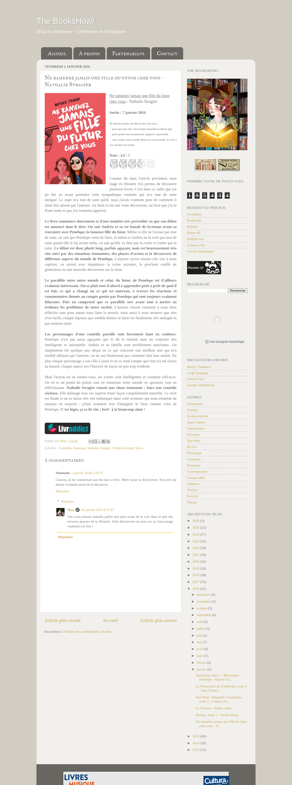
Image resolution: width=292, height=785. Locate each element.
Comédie (65, 448)
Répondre (62, 491)
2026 (196, 521)
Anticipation (195, 429)
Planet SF (194, 233)
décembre (204, 595)
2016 (196, 589)
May (70, 510)
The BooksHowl (65, 21)
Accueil (57, 53)
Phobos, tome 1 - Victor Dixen (217, 716)
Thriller (192, 491)
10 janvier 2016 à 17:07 (97, 510)
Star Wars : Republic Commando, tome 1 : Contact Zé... (219, 700)
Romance (193, 466)
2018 (196, 576)
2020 (196, 562)
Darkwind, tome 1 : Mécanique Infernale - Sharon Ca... (217, 678)
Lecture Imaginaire (200, 251)
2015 (196, 737)
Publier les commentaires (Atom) (88, 631)
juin (200, 636)
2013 (196, 750)
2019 (196, 569)
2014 (196, 744)
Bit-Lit (192, 448)
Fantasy (192, 411)
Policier (192, 497)
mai (200, 643)
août (200, 622)
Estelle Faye (195, 380)
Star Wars (194, 441)
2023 (196, 542)
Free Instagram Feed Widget (224, 343)
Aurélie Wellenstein (201, 386)
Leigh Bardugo (197, 374)
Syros (139, 448)
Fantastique (195, 405)
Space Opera (196, 423)
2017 (196, 583)
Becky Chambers (199, 368)
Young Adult (196, 478)
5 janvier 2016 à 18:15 (87, 473)
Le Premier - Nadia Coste (213, 709)
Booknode (194, 220)
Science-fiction (122, 448)
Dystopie (193, 435)
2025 (196, 528)
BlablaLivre (195, 239)
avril (200, 650)
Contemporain (197, 472)
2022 (196, 549)
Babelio (192, 226)
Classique (194, 460)
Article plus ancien (158, 620)
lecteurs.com (196, 245)
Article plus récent (62, 620)
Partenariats (128, 53)
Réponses (67, 501)
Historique (194, 454)
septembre (204, 616)
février (202, 663)
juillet (201, 629)
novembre (204, 602)
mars (200, 656)
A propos (89, 53)
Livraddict (194, 214)
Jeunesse (79, 448)
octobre (202, 609)
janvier (202, 670)
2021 (196, 555)
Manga (192, 503)
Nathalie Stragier (98, 448)
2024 (196, 535)
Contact (167, 53)
